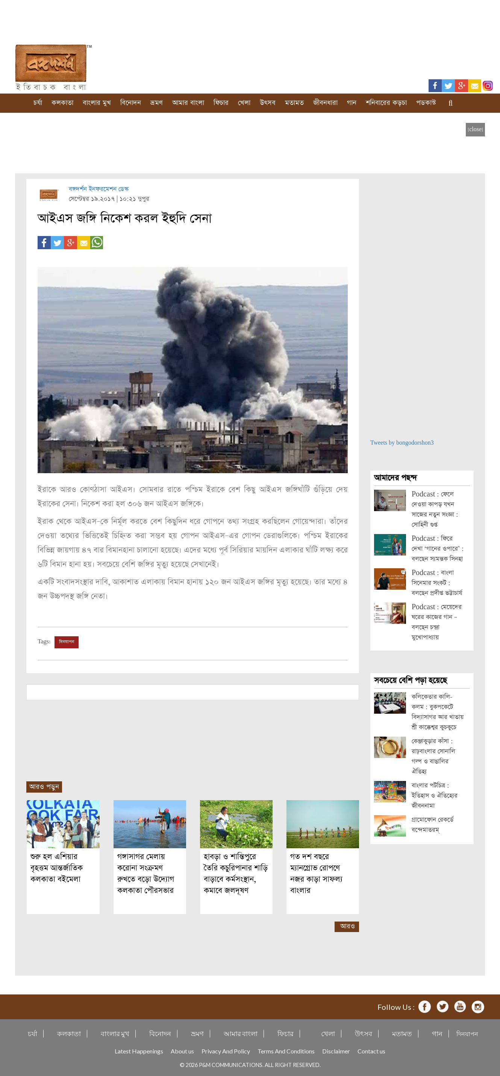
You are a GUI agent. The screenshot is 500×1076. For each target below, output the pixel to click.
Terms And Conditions (286, 1051)
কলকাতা (62, 102)
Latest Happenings (139, 1051)
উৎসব (268, 102)
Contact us (371, 1051)
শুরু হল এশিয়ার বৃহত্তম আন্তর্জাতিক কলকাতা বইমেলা (56, 868)
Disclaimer (336, 1051)
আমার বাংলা (188, 102)
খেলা (244, 102)
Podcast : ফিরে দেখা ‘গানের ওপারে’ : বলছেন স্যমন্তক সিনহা (438, 548)
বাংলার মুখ (97, 102)
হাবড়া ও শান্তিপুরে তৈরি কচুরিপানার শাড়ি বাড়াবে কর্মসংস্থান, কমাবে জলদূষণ (236, 873)
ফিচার (221, 102)
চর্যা (37, 102)
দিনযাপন (66, 642)
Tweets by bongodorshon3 (402, 442)
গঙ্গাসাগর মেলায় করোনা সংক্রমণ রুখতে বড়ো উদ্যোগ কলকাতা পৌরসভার (145, 873)
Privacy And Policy (226, 1051)
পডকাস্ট (426, 102)
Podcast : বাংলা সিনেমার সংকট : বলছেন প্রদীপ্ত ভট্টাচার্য (437, 583)
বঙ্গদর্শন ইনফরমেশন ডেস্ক (99, 189)
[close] (475, 129)
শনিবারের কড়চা (386, 102)
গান (351, 102)
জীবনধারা (325, 102)
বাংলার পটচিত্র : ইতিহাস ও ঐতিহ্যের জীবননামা (435, 795)
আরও (347, 926)
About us (182, 1051)
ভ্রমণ (156, 102)
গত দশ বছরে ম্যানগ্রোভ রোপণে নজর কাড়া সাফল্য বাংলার (316, 873)
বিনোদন (130, 102)
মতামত (294, 102)
